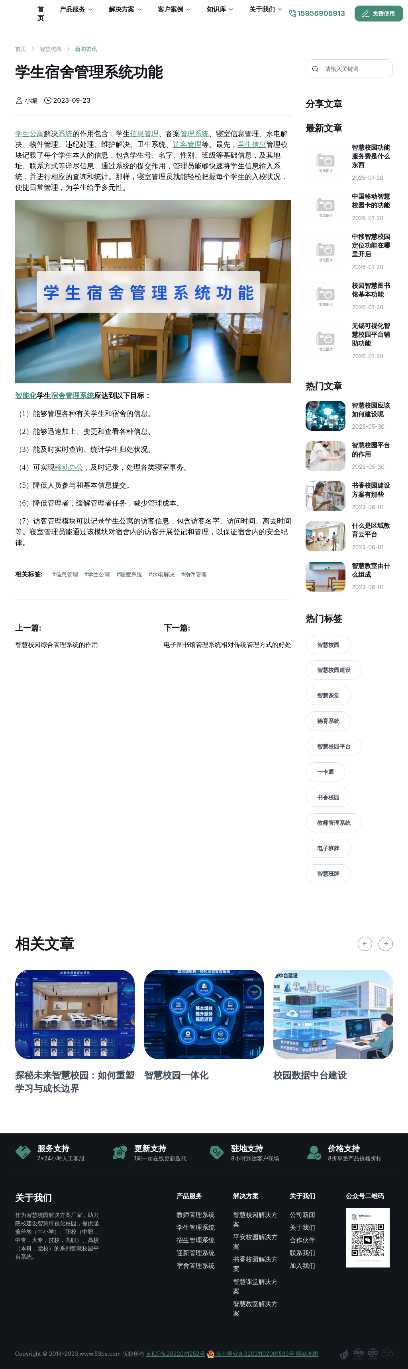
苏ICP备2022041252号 (175, 1353)
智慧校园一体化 (176, 1075)
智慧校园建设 (334, 669)
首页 (20, 48)
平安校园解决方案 (255, 1241)
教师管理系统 (334, 822)
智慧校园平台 (334, 746)
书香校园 (328, 797)
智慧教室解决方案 (255, 1308)
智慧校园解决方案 (255, 1219)
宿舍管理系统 (72, 396)
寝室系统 (129, 574)
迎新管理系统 (196, 1253)
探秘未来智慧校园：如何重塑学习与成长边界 (74, 1081)
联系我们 (302, 1253)
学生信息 (251, 144)
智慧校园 (50, 48)
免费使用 (378, 14)
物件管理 (194, 574)
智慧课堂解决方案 (255, 1286)
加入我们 (302, 1265)
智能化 (26, 396)
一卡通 (325, 771)
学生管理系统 (196, 1227)
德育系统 (328, 720)
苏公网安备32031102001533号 (251, 1353)
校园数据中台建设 (310, 1075)
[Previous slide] (365, 944)
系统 (65, 134)
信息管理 (144, 134)
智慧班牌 (328, 873)
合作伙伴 (302, 1240)
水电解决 (162, 574)
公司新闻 (302, 1215)
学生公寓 (29, 134)
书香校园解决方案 (255, 1264)
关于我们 (302, 1227)
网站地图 (307, 1353)
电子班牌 (328, 848)
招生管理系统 (196, 1240)
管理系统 (194, 134)
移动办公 (69, 467)
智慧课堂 (328, 695)
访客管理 (187, 144)
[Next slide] (386, 944)
